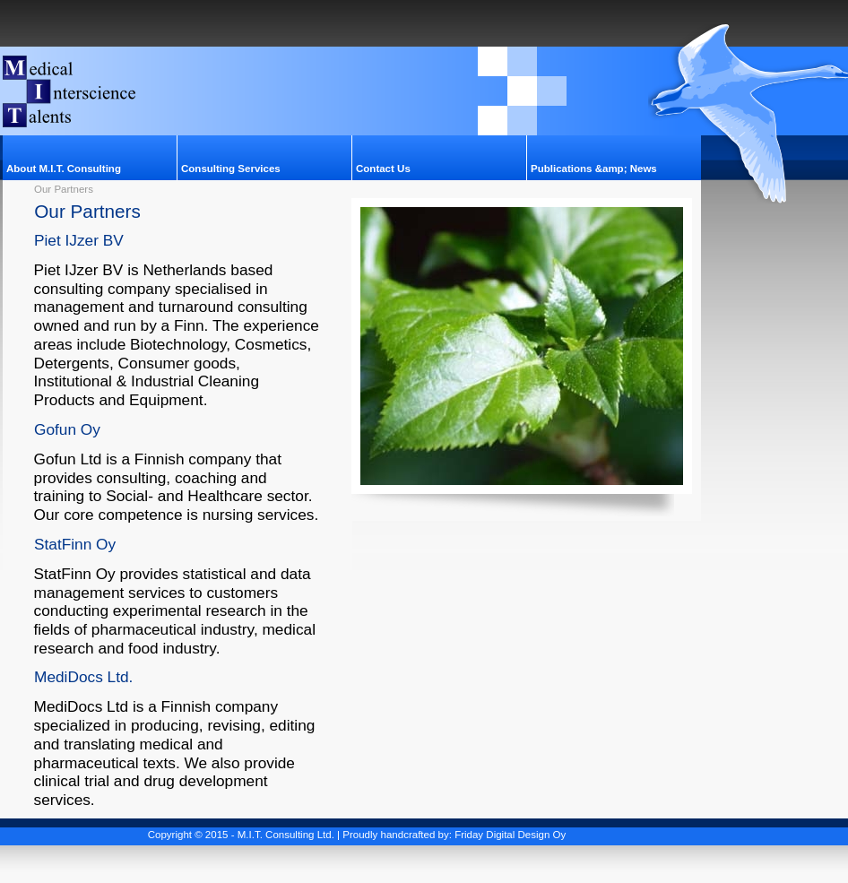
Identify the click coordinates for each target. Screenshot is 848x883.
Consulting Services (231, 168)
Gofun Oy (67, 429)
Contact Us (383, 168)
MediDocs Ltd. (83, 677)
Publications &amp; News (594, 168)
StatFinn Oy (75, 544)
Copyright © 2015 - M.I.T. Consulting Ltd (240, 834)
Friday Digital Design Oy (510, 834)
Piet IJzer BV (79, 240)
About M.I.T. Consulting (63, 168)
